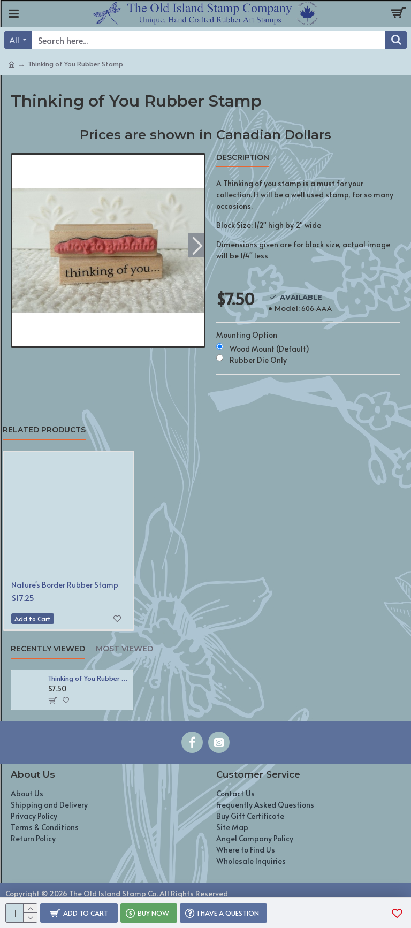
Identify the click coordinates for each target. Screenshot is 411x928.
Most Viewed (124, 648)
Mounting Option (246, 335)
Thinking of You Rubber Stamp (88, 678)
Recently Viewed (48, 648)
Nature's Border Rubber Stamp (64, 585)
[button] (197, 245)
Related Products (44, 430)
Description (242, 157)
